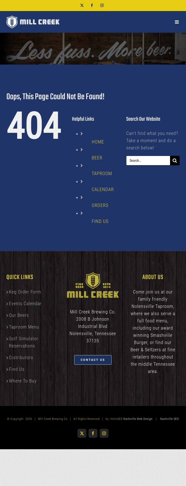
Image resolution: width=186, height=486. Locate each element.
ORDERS (100, 205)
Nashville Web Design (138, 419)
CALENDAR (103, 189)
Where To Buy (23, 381)
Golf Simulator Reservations (23, 342)
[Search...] (148, 160)
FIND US (100, 221)
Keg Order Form (25, 292)
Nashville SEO (169, 419)
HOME (98, 142)
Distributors (21, 357)
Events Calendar (25, 303)
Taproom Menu (24, 327)
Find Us (16, 369)
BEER (97, 157)
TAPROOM (102, 173)
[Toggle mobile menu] (177, 22)
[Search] (175, 160)
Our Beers (19, 315)
